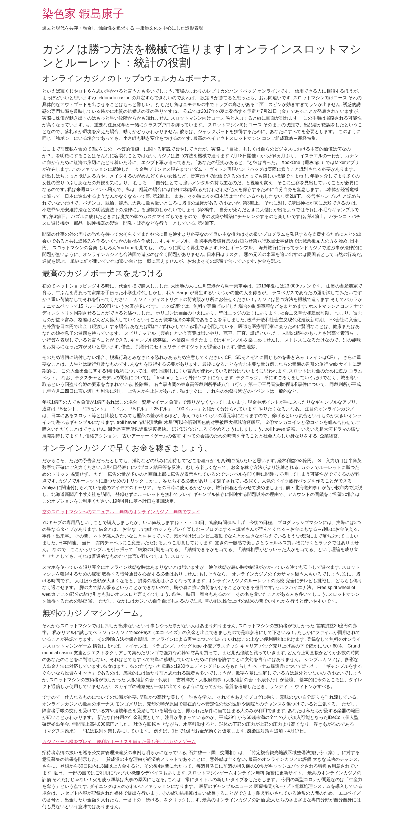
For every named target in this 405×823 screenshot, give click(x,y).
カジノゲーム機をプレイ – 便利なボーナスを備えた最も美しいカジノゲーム (119, 741)
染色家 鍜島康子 (83, 13)
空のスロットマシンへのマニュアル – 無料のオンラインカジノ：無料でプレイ (121, 511)
